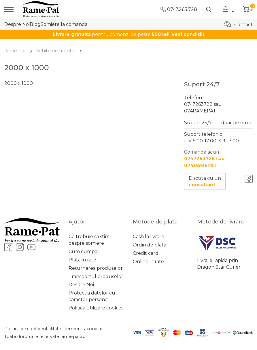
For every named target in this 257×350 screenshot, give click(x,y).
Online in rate (148, 261)
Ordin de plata (149, 245)
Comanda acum (204, 158)
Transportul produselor (96, 276)
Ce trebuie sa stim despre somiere (89, 240)
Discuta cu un (205, 181)
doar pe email (237, 122)
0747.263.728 (178, 9)
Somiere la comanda (64, 24)
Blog (35, 24)
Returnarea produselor (96, 268)
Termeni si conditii (83, 328)
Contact (238, 24)
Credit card (145, 253)
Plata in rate (82, 260)
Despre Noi (17, 24)
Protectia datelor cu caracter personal (92, 296)
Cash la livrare (148, 236)
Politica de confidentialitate (32, 328)
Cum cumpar (84, 251)
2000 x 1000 (18, 83)
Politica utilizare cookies (96, 308)
